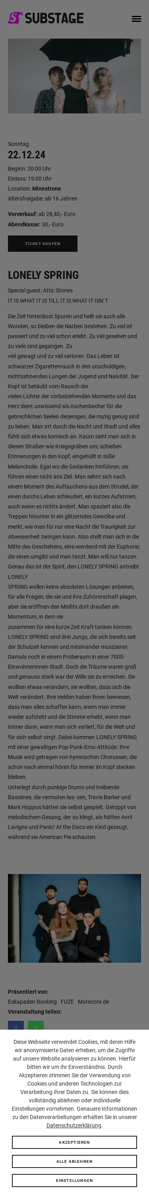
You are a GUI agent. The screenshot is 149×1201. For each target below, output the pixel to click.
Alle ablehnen (74, 1161)
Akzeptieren (74, 1142)
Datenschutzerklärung (73, 1125)
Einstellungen (74, 1180)
